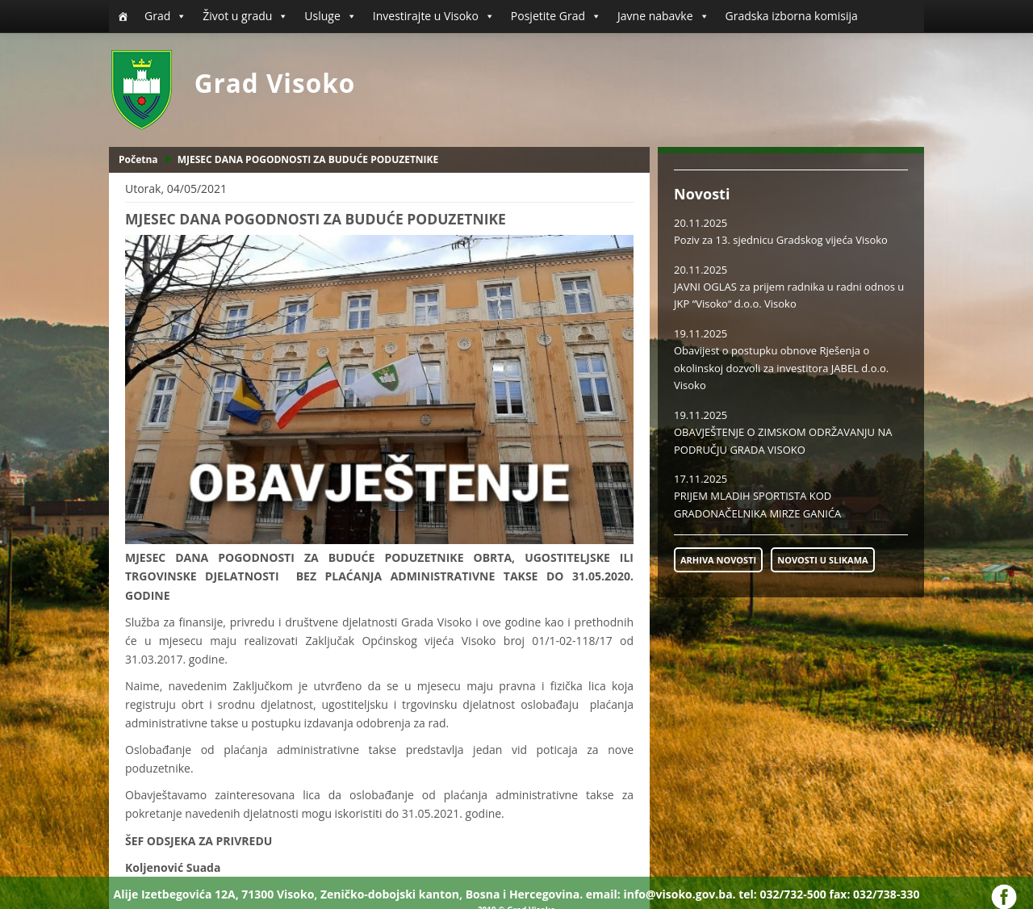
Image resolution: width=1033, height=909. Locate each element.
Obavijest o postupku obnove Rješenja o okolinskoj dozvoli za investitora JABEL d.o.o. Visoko (781, 367)
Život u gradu (245, 16)
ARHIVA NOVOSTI (718, 560)
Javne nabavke (663, 16)
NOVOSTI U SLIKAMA (822, 560)
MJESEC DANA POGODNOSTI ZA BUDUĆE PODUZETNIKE (308, 159)
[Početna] (122, 16)
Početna (138, 159)
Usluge (330, 16)
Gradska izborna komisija (792, 15)
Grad (165, 16)
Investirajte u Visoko (434, 16)
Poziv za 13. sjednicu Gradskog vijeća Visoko (781, 239)
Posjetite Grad (556, 16)
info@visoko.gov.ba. (679, 894)
